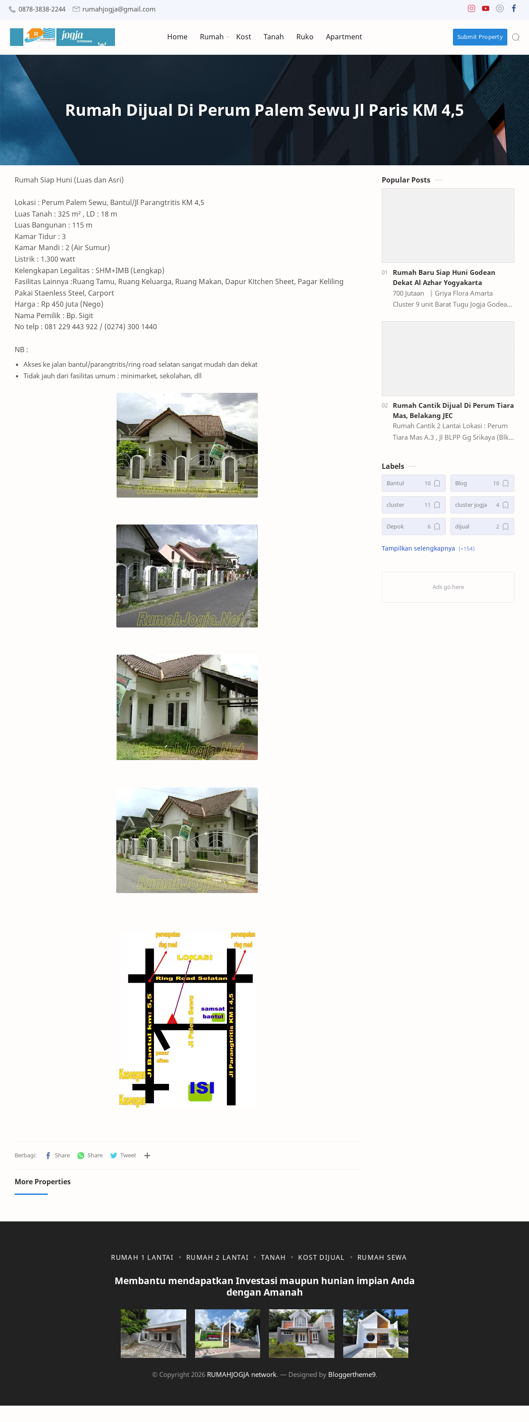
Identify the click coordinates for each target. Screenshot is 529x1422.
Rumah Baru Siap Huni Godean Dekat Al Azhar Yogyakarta (444, 281)
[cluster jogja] (482, 509)
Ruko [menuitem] (305, 37)
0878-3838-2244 (42, 9)
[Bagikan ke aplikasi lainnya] (147, 1159)
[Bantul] (414, 487)
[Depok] (414, 531)
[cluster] (414, 509)
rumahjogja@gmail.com (119, 9)
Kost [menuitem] (243, 37)
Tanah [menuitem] (274, 37)
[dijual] (482, 531)
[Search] (515, 37)
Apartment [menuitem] (344, 37)
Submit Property (480, 37)
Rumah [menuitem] (212, 37)
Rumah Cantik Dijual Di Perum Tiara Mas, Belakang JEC (453, 414)
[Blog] (482, 487)
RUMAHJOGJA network (241, 1390)
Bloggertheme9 (352, 1390)
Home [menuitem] (177, 37)
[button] (471, 10)
